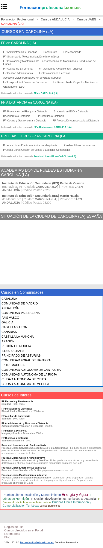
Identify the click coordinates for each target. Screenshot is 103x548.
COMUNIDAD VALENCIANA (21, 313)
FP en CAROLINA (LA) (18, 43)
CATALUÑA (9, 298)
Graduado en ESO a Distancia (71, 111)
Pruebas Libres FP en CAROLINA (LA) (55, 156)
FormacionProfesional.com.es (37, 542)
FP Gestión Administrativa (18, 73)
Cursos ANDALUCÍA (55, 19)
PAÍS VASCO (10, 317)
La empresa (12, 534)
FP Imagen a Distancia (14, 430)
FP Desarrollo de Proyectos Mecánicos (75, 82)
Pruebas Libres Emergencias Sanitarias (24, 467)
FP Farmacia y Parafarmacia (17, 401)
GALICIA (7, 322)
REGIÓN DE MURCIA (16, 346)
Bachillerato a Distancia (16, 116)
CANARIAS (9, 332)
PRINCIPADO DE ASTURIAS (21, 355)
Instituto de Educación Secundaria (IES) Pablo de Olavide (43, 183)
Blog (7, 537)
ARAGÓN (8, 341)
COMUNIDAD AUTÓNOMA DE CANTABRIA (31, 369)
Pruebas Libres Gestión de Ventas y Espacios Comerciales (37, 149)
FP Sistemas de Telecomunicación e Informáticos (31, 56)
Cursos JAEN (86, 19)
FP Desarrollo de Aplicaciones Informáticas (51, 500)
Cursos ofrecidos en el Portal (23, 530)
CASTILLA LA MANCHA (18, 336)
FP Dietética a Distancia (50, 116)
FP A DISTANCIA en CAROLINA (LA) (29, 102)
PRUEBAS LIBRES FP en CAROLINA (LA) (34, 136)
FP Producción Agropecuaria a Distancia (76, 120)
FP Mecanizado (72, 52)
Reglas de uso (14, 527)
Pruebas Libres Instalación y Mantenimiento (32, 495)
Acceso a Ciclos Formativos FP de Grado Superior (32, 77)
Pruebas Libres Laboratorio (79, 145)
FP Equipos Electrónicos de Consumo (25, 82)
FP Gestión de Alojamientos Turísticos (61, 68)
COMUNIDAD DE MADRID (20, 303)
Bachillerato (50, 52)
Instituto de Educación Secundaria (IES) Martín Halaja (40, 195)
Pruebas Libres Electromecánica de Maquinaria (30, 145)
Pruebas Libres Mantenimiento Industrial (24, 475)
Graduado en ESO (13, 86)
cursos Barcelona (50, 505)
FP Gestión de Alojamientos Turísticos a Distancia (62, 498)
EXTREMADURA (13, 365)
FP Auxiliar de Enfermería (18, 68)
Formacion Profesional (17, 19)
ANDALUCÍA (10, 308)
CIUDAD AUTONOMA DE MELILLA (25, 384)
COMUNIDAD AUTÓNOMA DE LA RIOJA (29, 374)
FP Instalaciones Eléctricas (54, 73)
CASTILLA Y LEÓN (14, 327)
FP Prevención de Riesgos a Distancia (25, 111)
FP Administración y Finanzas (20, 52)
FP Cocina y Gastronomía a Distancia (24, 120)
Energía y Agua (75, 494)
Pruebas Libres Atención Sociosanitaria (24, 445)
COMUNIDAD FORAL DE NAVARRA (26, 360)
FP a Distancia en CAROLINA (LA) (53, 127)
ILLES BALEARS (13, 350)
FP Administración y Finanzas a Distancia (25, 423)
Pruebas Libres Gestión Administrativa (23, 457)
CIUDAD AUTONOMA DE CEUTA (24, 379)
